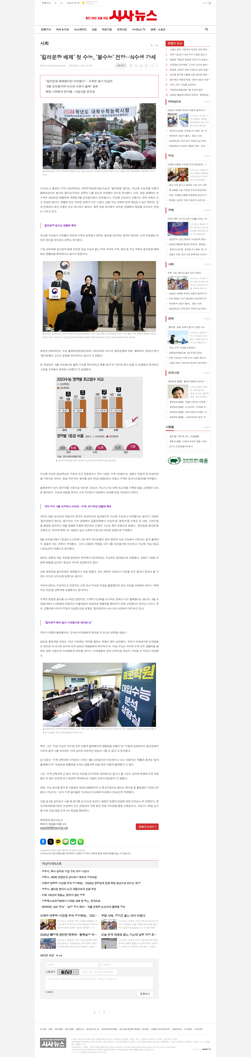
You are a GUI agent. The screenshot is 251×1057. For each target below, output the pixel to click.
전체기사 (46, 3)
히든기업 (107, 29)
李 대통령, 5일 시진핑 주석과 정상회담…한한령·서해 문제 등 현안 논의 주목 (189, 190)
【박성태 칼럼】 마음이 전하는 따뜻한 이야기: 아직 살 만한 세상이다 (189, 402)
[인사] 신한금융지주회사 (181, 446)
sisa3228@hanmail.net (54, 828)
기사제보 (188, 1029)
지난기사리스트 (52, 864)
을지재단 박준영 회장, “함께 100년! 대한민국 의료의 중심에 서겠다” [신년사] (190, 79)
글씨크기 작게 (156, 65)
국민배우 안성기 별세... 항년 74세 (185, 135)
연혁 (50, 1029)
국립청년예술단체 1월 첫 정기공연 (186, 89)
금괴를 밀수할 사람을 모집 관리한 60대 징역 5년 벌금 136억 (190, 74)
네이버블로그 (66, 842)
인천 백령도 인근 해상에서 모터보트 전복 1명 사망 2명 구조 (189, 298)
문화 (171, 318)
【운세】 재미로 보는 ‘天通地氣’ (184, 436)
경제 (171, 210)
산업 (94, 29)
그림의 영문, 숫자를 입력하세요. (97, 972)
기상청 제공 (90, 4)
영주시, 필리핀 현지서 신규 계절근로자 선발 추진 (69, 889)
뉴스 (175, 43)
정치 (171, 156)
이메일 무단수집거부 (160, 1029)
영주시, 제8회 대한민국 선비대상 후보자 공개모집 (69, 877)
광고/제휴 (69, 1029)
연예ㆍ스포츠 (158, 29)
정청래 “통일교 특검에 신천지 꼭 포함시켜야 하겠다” (190, 59)
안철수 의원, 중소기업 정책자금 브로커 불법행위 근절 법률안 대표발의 (189, 254)
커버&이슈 (174, 101)
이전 (95, 1012)
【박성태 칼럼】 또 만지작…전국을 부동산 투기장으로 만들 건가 (189, 407)
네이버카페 (73, 842)
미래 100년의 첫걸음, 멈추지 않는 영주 (63, 895)
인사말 (43, 1029)
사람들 (170, 427)
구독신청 (198, 1029)
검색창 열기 (206, 29)
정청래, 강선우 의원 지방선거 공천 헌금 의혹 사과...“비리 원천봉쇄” (190, 69)
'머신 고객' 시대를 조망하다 (183, 84)
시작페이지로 (55, 3)
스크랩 (146, 65)
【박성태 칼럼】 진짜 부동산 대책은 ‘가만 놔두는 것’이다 (189, 412)
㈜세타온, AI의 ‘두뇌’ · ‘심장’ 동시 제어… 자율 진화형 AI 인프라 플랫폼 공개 (83, 907)
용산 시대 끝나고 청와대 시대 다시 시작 (188, 185)
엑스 (51, 842)
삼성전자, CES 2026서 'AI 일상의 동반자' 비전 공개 (189, 239)
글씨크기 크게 (152, 65)
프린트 (141, 65)
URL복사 (121, 65)
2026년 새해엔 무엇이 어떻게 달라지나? (188, 293)
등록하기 (145, 994)
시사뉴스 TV (138, 29)
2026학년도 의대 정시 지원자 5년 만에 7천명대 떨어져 (189, 140)
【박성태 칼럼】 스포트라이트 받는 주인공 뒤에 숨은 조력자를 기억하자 (189, 417)
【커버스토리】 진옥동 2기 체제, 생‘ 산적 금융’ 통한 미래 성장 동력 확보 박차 (189, 130)
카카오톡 (58, 842)
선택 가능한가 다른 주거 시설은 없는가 (188, 54)
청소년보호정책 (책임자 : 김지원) (134, 1029)
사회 (156, 45)
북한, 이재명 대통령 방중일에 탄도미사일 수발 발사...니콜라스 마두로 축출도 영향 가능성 (189, 195)
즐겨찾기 (61, 3)
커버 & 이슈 (62, 29)
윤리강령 (59, 1029)
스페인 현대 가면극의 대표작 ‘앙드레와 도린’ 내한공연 (190, 49)
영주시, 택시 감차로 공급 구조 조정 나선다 (65, 871)
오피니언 (122, 29)
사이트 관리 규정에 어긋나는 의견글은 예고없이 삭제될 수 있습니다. (82, 979)
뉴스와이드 (80, 29)
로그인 (205, 3)
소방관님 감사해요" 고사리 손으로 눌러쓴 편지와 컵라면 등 (190, 64)
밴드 (81, 842)
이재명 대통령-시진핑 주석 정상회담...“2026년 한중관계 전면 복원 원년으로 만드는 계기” (91, 883)
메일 (136, 65)
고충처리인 (177, 1029)
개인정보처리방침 (109, 1029)
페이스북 (43, 842)
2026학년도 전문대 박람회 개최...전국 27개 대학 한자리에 (189, 146)
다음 (104, 1012)
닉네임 (50, 964)
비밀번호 (106, 964)
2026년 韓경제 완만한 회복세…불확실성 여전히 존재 (190, 94)
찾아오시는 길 (92, 1029)
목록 (130, 65)
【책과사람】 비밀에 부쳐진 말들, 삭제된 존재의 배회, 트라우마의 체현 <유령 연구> (189, 441)
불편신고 (80, 1029)
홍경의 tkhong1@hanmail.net (53, 65)
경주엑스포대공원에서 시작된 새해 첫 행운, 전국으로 (71, 901)
